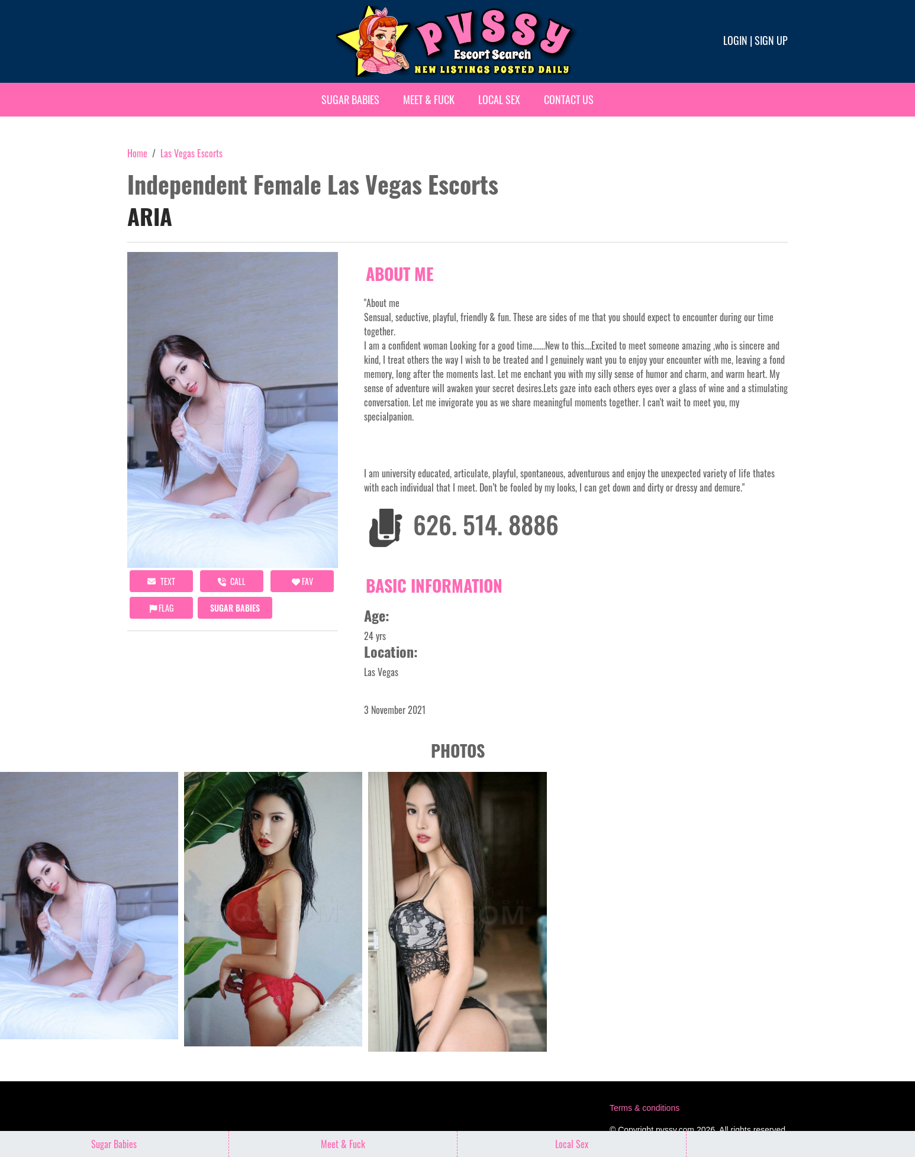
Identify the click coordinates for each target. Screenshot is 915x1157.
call (232, 581)
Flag (161, 608)
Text (161, 581)
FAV (302, 581)
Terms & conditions (644, 1108)
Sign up (771, 40)
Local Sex (499, 99)
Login (735, 40)
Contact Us (569, 99)
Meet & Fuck (429, 99)
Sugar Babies (350, 99)
